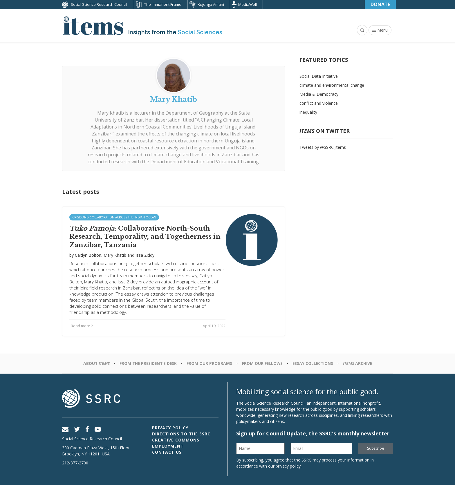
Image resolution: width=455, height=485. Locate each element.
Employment (168, 446)
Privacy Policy (170, 427)
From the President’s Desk (147, 363)
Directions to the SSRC (181, 434)
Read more (82, 325)
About (94, 363)
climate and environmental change (331, 85)
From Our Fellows (262, 363)
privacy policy (288, 466)
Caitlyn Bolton (88, 255)
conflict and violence (318, 103)
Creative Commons (175, 440)
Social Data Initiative (318, 76)
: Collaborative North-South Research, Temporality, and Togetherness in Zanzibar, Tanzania (145, 237)
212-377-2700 (75, 463)
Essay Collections (314, 363)
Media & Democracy (318, 94)
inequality (308, 112)
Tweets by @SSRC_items (322, 147)
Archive (359, 363)
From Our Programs (209, 363)
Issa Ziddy (145, 255)
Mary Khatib (115, 255)
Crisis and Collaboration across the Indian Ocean (114, 217)
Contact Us (167, 452)
